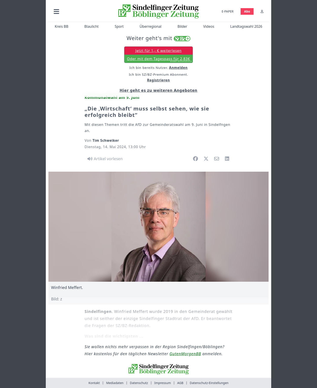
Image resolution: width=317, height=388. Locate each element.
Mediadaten (114, 383)
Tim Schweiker (105, 140)
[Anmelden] (262, 11)
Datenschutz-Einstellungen (209, 383)
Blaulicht (91, 26)
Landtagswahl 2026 (246, 26)
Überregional (150, 26)
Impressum (162, 383)
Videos (208, 26)
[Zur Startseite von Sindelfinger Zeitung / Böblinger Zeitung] (158, 11)
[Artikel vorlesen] (104, 159)
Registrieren (158, 80)
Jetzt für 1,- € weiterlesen (158, 50)
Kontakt (94, 383)
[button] (80, 11)
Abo (247, 11)
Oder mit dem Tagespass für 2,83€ (159, 59)
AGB (180, 383)
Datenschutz (139, 383)
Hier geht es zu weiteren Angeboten (158, 90)
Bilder (182, 26)
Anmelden (178, 67)
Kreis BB (61, 26)
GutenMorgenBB (185, 353)
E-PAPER (228, 11)
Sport (119, 26)
